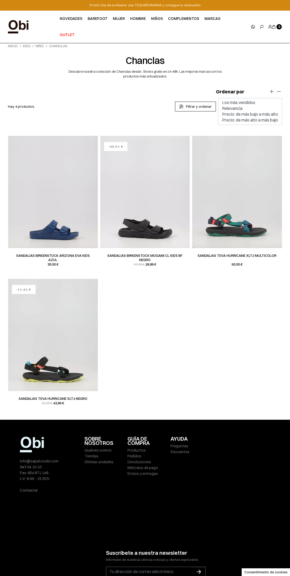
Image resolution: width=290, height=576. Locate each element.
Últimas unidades (99, 462)
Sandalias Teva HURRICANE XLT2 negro (53, 398)
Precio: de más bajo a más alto (250, 114)
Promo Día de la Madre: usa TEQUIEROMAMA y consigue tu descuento (145, 5)
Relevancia (250, 108)
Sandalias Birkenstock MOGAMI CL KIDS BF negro (144, 257)
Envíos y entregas (142, 473)
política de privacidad (162, 544)
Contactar (29, 490)
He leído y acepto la (146, 544)
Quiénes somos (98, 450)
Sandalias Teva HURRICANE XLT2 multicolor (237, 255)
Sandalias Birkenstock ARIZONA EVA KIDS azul (53, 257)
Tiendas (91, 456)
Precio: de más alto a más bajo (250, 120)
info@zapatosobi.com (39, 461)
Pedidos (134, 456)
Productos (136, 450)
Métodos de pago (142, 467)
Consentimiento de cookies (265, 572)
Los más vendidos (250, 103)
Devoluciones (139, 462)
